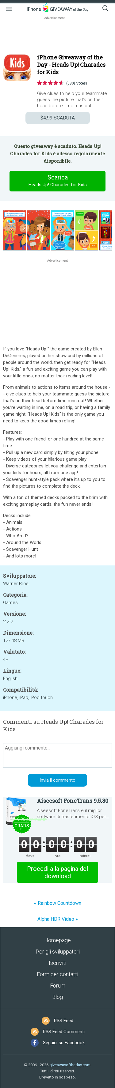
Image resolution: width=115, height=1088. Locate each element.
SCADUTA (57, 118)
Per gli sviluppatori (58, 951)
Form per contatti (57, 974)
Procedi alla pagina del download (57, 872)
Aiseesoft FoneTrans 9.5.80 (72, 800)
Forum (57, 985)
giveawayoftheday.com (69, 1065)
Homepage (57, 940)
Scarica (57, 181)
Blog (57, 997)
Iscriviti (57, 963)
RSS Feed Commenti (64, 1031)
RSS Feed (63, 1020)
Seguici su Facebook (64, 1042)
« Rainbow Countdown (57, 903)
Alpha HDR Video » (57, 919)
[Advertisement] (57, 35)
